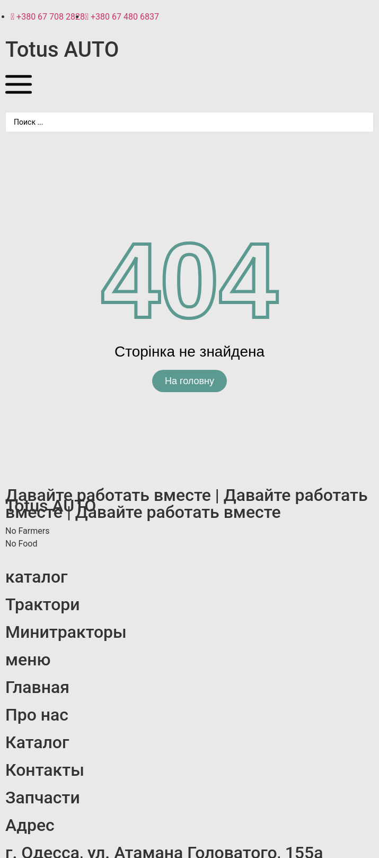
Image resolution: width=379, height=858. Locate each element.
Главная (37, 687)
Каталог (37, 742)
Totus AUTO (62, 49)
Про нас (36, 715)
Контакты (44, 770)
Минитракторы (66, 632)
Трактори (42, 604)
